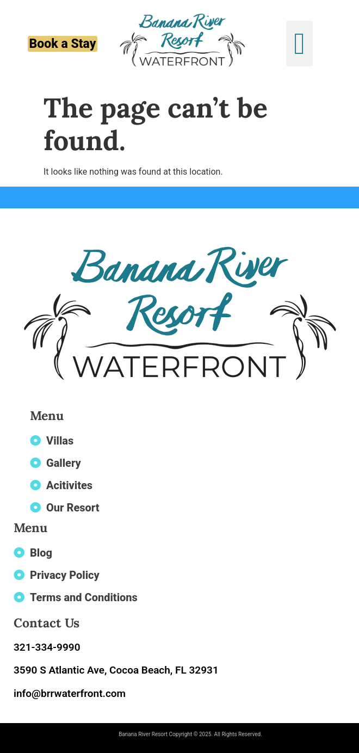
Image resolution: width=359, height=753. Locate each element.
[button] (299, 43)
